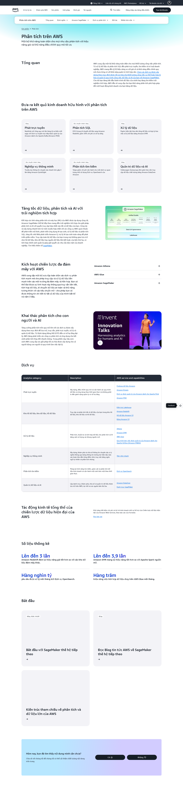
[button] (41, 10)
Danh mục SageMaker (125, 487)
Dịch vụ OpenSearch (124, 471)
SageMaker (47, 245)
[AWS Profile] (169, 3)
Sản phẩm (25, 29)
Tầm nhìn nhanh (123, 456)
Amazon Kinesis (122, 390)
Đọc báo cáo (97, 517)
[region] (91, 433)
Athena (119, 429)
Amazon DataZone (123, 483)
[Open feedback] (180, 405)
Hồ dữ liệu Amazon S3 (125, 415)
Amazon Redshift (123, 411)
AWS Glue (120, 437)
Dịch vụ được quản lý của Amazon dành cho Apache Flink (138, 394)
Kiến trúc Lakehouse (124, 407)
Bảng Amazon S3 (123, 419)
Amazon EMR (122, 433)
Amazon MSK (122, 398)
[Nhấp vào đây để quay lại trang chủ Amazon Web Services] (15, 11)
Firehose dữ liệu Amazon (126, 386)
